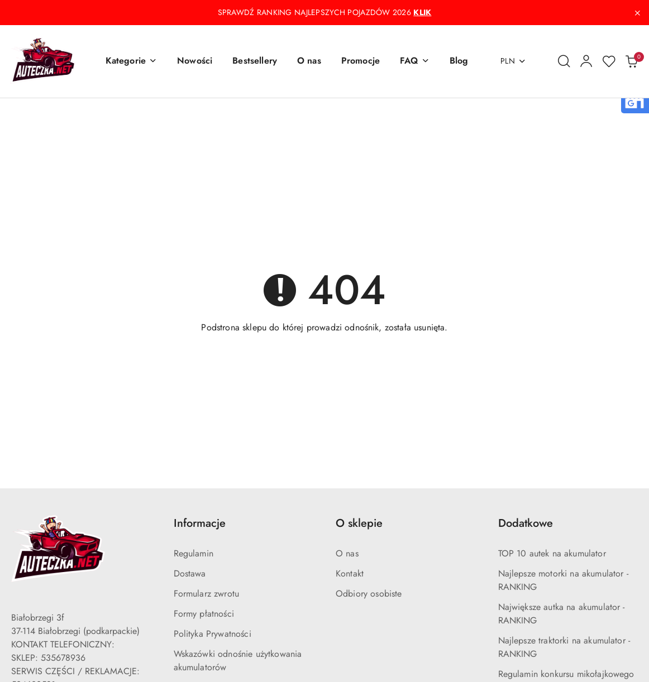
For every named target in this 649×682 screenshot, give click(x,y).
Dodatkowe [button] (525, 523)
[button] (131, 61)
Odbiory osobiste (369, 593)
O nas (347, 553)
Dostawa (190, 573)
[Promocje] (360, 61)
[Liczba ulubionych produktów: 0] (609, 61)
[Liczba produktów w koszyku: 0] (631, 61)
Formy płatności (204, 613)
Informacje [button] (200, 523)
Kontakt (350, 573)
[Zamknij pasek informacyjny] (637, 13)
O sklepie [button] (359, 523)
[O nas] (309, 61)
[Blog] (459, 61)
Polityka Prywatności (212, 633)
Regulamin (193, 553)
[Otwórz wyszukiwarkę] (564, 61)
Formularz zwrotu (207, 593)
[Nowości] (195, 61)
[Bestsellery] (254, 61)
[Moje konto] (586, 61)
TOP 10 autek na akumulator (552, 553)
